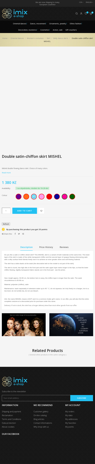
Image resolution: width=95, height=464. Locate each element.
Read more (6, 172)
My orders (69, 411)
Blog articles (39, 419)
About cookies (8, 426)
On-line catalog (40, 415)
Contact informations (43, 423)
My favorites (70, 423)
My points (69, 426)
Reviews (64, 247)
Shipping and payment (11, 411)
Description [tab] (26, 247)
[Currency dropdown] (80, 2)
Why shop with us (41, 426)
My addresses (71, 419)
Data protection (9, 423)
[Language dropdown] (88, 2)
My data (68, 415)
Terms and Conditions (11, 419)
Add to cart (24, 211)
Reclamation (7, 415)
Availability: (6, 188)
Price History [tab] (46, 247)
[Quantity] (6, 211)
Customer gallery (41, 411)
